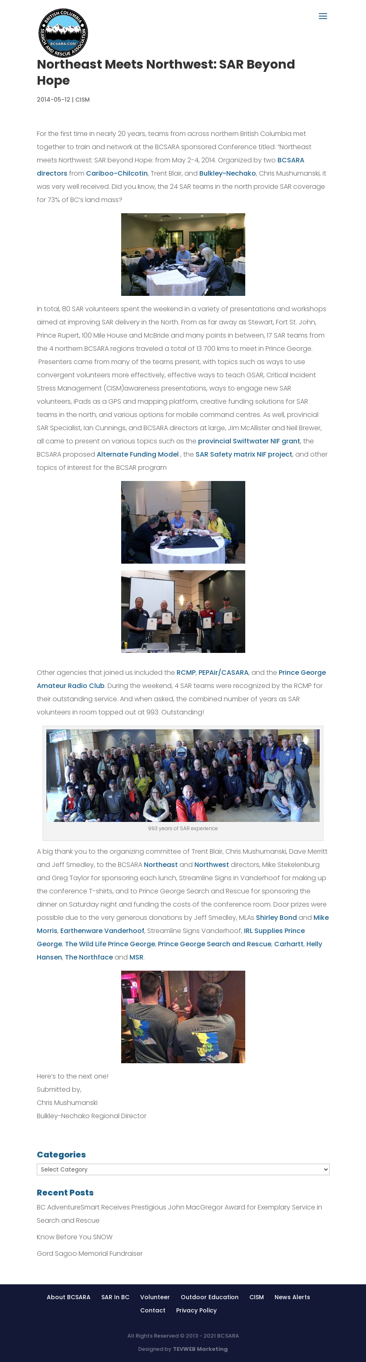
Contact (152, 1310)
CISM (82, 99)
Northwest (211, 864)
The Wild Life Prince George (110, 944)
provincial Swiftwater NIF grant (249, 441)
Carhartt (289, 944)
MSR (136, 957)
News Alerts (292, 1297)
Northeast (161, 864)
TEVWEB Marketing (200, 1349)
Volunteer (155, 1297)
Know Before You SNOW (74, 1237)
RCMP (186, 672)
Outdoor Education (210, 1297)
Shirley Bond (276, 917)
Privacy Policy (196, 1310)
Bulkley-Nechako (227, 173)
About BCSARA (69, 1297)
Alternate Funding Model (138, 454)
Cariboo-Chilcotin (117, 173)
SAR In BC (115, 1297)
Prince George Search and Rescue (214, 944)
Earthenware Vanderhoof (102, 931)
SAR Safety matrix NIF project (244, 454)
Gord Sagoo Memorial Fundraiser (90, 1253)
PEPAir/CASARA (224, 672)
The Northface (90, 957)
